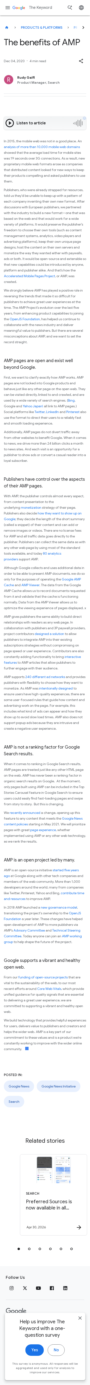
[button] (81, 61)
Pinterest (72, 412)
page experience (43, 830)
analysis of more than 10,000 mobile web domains (42, 147)
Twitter (40, 412)
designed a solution (49, 634)
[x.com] (25, 1288)
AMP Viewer (30, 585)
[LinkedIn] (65, 1288)
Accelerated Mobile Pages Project (29, 276)
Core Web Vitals (49, 989)
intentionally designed (56, 688)
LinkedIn (53, 412)
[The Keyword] (6, 27)
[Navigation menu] (7, 7)
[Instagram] (11, 1288)
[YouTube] (38, 1288)
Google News (19, 1086)
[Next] (83, 27)
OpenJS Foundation (25, 319)
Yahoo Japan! (33, 406)
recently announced (25, 813)
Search (14, 1101)
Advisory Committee (29, 930)
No (56, 1363)
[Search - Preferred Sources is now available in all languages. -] (53, 1194)
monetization (31, 507)
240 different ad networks (45, 677)
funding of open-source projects (43, 977)
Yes (34, 1363)
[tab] (18, 1249)
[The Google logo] (16, 1311)
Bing (71, 400)
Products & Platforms (42, 27)
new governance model (59, 907)
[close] (80, 1331)
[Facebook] (52, 1288)
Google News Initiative (59, 1086)
